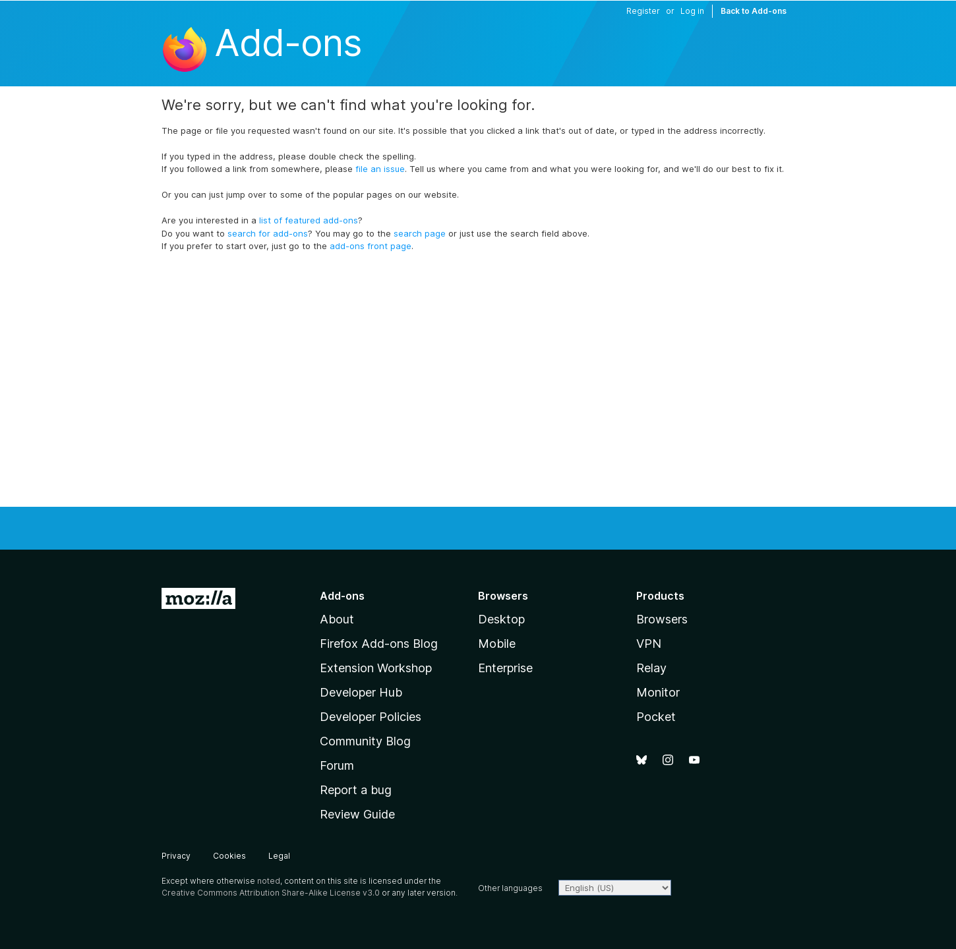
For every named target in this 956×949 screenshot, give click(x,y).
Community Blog (365, 741)
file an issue (380, 168)
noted (268, 881)
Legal (279, 856)
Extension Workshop (376, 668)
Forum (337, 765)
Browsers (662, 619)
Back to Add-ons (754, 11)
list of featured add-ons (308, 220)
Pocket (656, 717)
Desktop (501, 619)
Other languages (510, 888)
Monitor (658, 692)
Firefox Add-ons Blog (379, 643)
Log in (692, 11)
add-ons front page (370, 246)
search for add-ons (267, 233)
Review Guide (357, 814)
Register (643, 11)
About (337, 619)
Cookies (229, 856)
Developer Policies (370, 717)
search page (420, 233)
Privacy (176, 856)
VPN (648, 643)
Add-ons (287, 42)
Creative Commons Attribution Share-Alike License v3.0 (271, 893)
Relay (651, 668)
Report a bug (356, 790)
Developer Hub (361, 692)
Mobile (497, 643)
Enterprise (505, 668)
